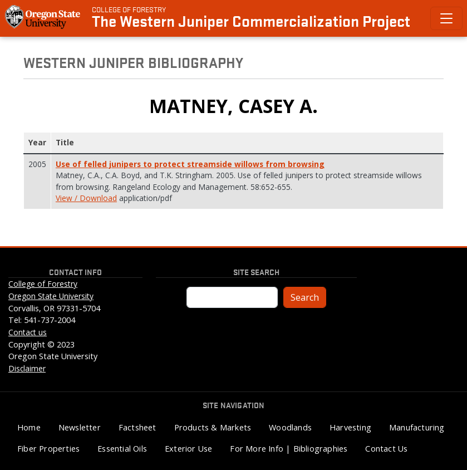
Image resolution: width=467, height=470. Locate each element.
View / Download (86, 198)
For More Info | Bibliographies (288, 448)
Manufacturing (417, 427)
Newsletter (79, 427)
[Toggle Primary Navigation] (446, 18)
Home (29, 427)
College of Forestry (129, 8)
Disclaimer (27, 368)
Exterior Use (188, 448)
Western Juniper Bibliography (133, 61)
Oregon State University (51, 296)
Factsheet (137, 427)
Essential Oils (122, 448)
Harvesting (350, 427)
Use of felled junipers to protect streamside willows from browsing (190, 164)
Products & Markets (213, 427)
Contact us (27, 332)
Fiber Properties (48, 448)
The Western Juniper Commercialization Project (251, 21)
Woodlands (290, 427)
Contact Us (386, 448)
